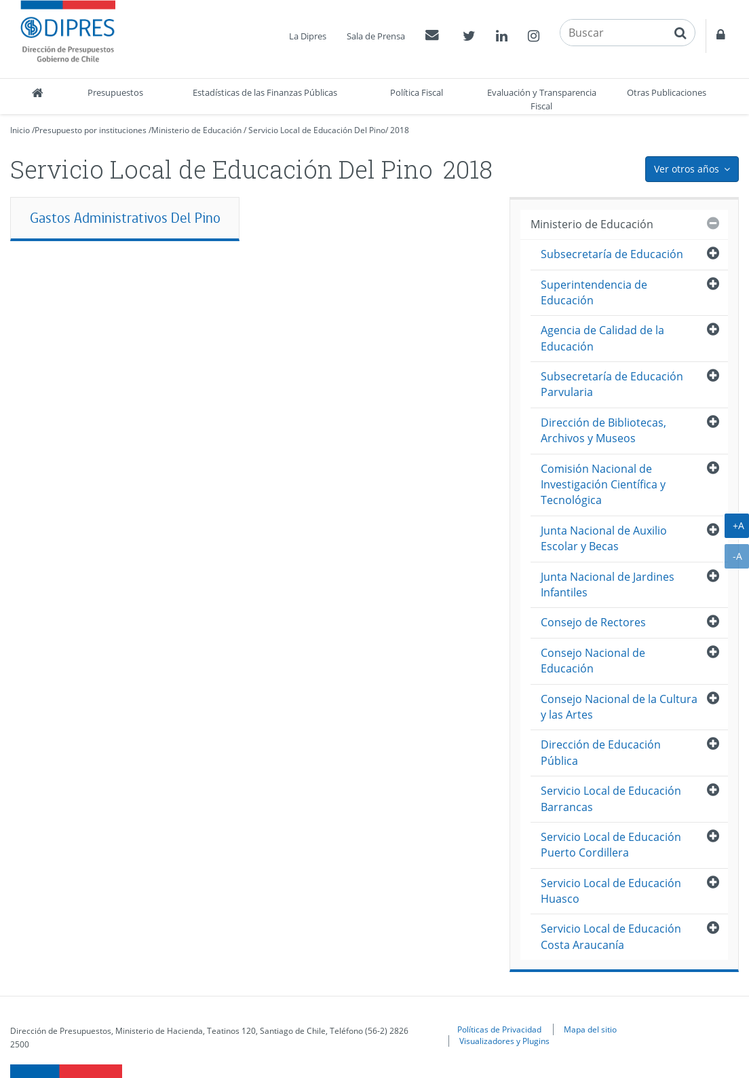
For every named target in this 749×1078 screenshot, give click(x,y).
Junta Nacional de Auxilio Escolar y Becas (604, 538)
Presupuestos (115, 92)
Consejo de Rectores (593, 622)
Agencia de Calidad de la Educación (602, 338)
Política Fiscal (416, 92)
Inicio (20, 130)
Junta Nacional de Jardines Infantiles (607, 584)
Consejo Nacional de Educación (593, 660)
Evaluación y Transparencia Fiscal (541, 99)
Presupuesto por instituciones (91, 130)
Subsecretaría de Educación (612, 254)
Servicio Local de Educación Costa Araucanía (611, 936)
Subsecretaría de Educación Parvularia (612, 384)
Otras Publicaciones (666, 92)
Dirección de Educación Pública (601, 752)
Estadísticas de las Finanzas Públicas (265, 92)
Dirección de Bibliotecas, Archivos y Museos (603, 430)
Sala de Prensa (376, 36)
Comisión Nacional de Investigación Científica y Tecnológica (603, 484)
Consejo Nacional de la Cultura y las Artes (619, 706)
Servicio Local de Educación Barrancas (611, 798)
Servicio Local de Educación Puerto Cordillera (611, 844)
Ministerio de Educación (196, 130)
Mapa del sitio (590, 1029)
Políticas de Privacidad (499, 1029)
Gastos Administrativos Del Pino (125, 217)
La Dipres (307, 36)
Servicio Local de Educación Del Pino (316, 130)
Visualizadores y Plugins (504, 1040)
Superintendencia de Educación (594, 292)
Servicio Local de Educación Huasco (611, 891)
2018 (399, 130)
